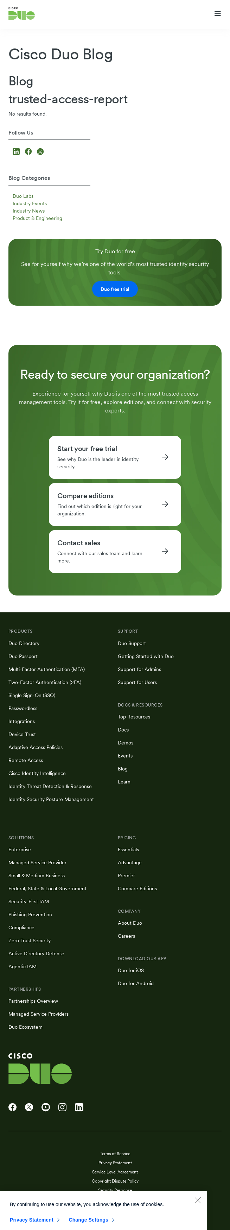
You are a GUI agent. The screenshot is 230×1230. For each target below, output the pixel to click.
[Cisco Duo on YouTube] (45, 1107)
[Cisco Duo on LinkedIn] (79, 1107)
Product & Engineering (37, 218)
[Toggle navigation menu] (217, 13)
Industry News (29, 211)
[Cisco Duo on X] (29, 1107)
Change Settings (88, 1223)
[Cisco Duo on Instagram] (62, 1107)
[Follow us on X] (40, 152)
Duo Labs (23, 196)
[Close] (197, 1204)
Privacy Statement (31, 1223)
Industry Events (30, 203)
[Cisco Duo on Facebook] (12, 1107)
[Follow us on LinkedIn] (17, 152)
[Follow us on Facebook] (29, 152)
